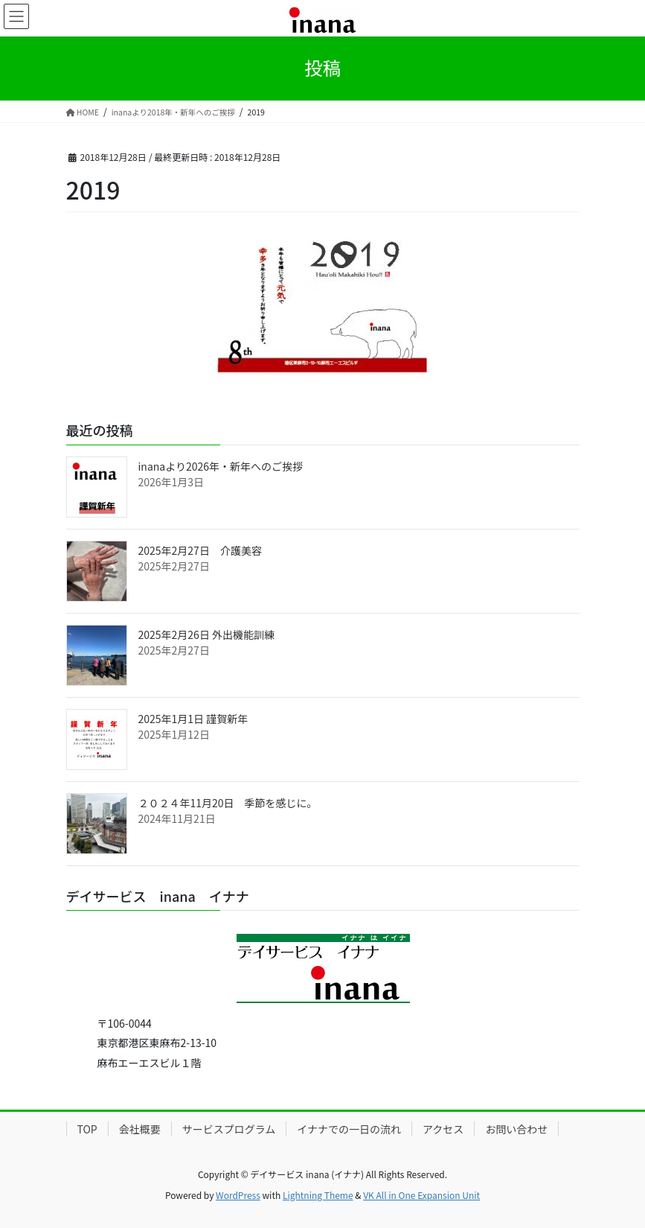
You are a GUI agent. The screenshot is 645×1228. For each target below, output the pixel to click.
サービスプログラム (229, 1129)
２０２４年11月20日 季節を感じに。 (228, 802)
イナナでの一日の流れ (349, 1129)
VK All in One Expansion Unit (421, 1195)
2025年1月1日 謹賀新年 (193, 718)
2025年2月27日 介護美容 (200, 550)
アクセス (443, 1129)
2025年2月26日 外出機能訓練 (206, 634)
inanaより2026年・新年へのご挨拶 (221, 466)
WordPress (238, 1195)
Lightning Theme (318, 1195)
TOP (87, 1129)
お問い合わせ (516, 1129)
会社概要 (140, 1129)
